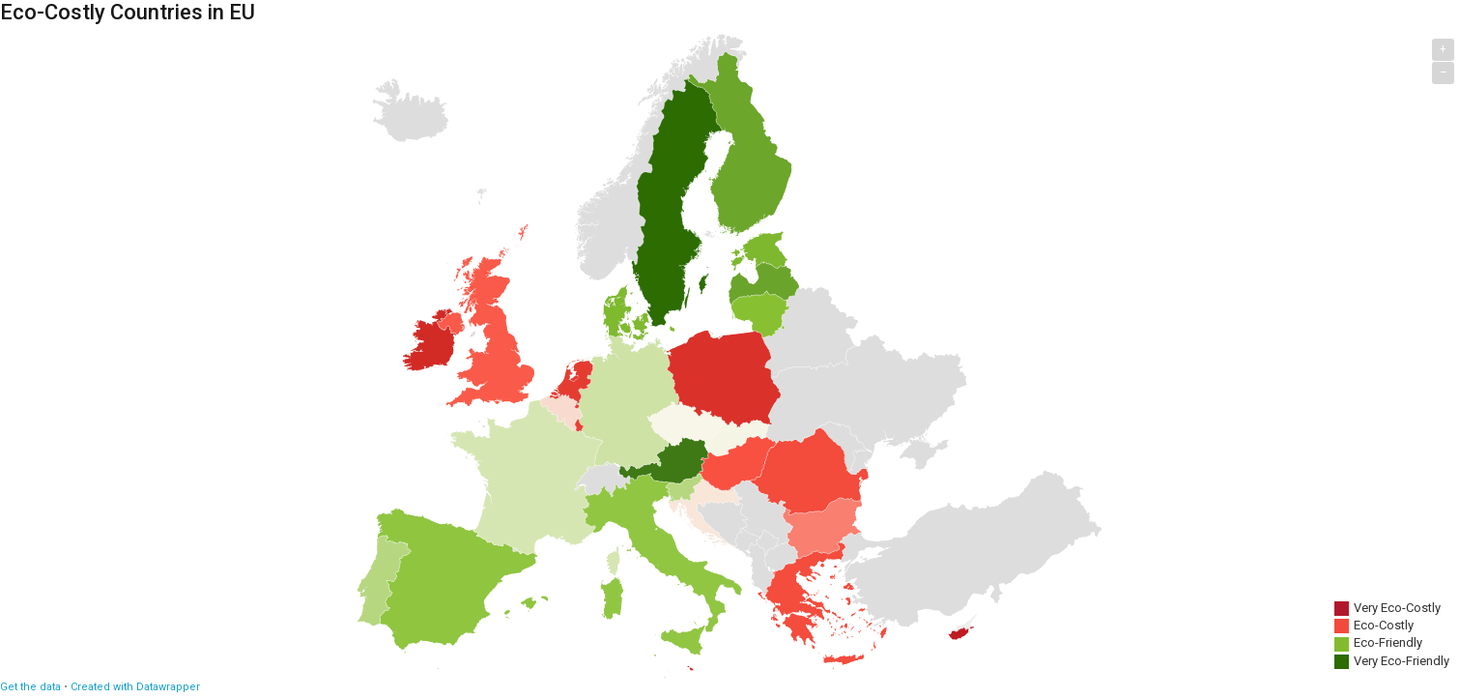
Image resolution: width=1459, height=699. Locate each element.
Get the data (30, 687)
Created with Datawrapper (135, 687)
